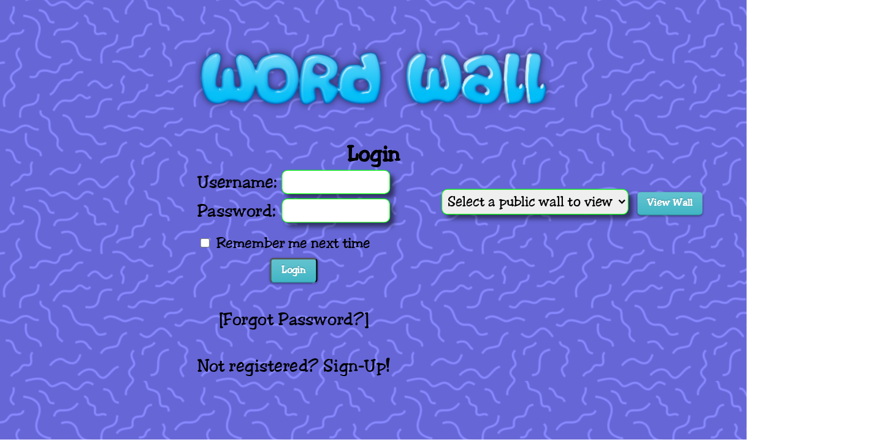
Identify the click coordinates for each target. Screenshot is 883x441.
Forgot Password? (293, 319)
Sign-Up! (356, 366)
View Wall (669, 203)
